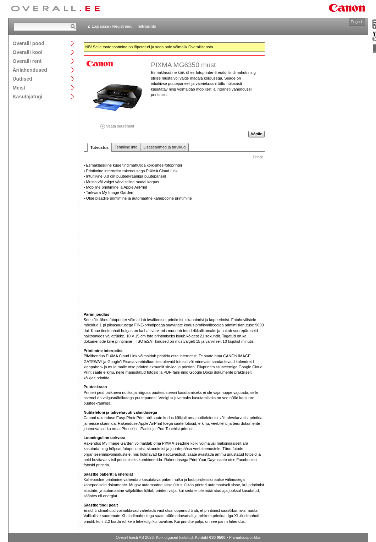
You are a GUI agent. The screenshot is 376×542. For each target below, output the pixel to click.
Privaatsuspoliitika (244, 537)
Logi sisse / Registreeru (112, 26)
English (356, 22)
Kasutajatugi (28, 96)
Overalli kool (28, 52)
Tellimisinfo (146, 26)
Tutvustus (99, 147)
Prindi (257, 157)
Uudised (22, 78)
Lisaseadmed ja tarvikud (164, 147)
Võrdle (256, 134)
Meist (19, 87)
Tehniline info (126, 147)
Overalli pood (28, 43)
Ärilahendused (30, 69)
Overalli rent (27, 61)
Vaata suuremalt (117, 124)
